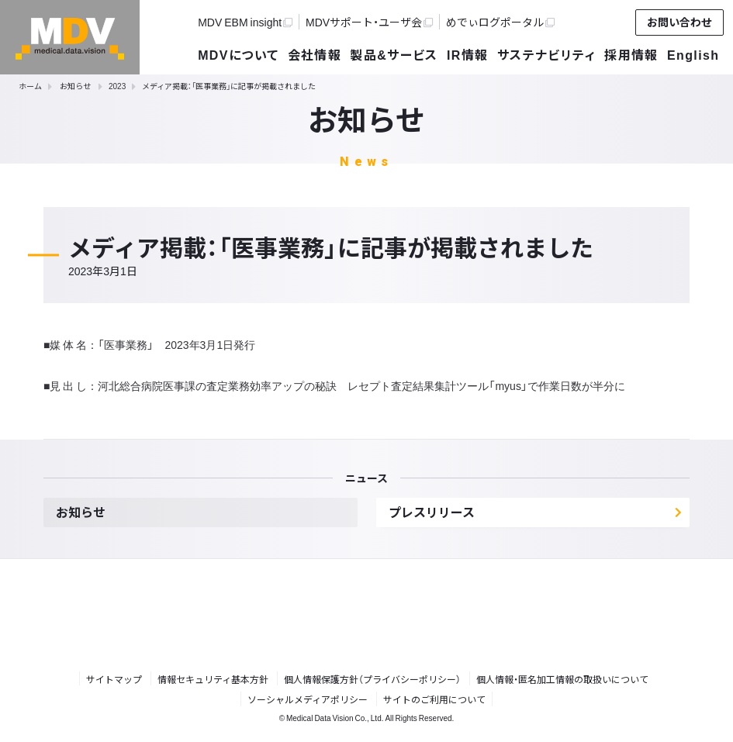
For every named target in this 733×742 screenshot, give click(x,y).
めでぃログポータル (500, 21)
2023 (117, 85)
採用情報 (631, 54)
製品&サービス (393, 54)
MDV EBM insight (245, 21)
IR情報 (468, 54)
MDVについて (238, 54)
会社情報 (315, 54)
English (693, 54)
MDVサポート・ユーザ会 (369, 21)
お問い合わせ (679, 21)
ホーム (30, 85)
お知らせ (75, 85)
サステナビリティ (546, 54)
